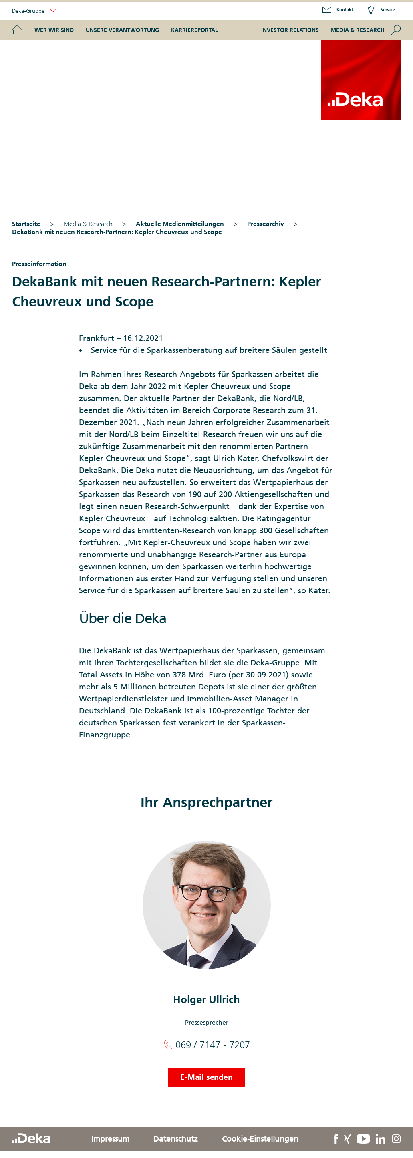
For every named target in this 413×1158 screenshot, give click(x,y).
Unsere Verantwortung (122, 30)
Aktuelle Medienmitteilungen (180, 224)
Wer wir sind (54, 30)
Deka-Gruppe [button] (34, 11)
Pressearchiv (265, 224)
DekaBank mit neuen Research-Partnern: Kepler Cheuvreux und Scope (117, 232)
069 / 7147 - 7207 (206, 1045)
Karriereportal (194, 30)
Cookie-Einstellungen (260, 1139)
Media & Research (358, 30)
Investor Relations (290, 30)
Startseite (26, 224)
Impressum (110, 1139)
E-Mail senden (206, 1077)
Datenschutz (175, 1139)
